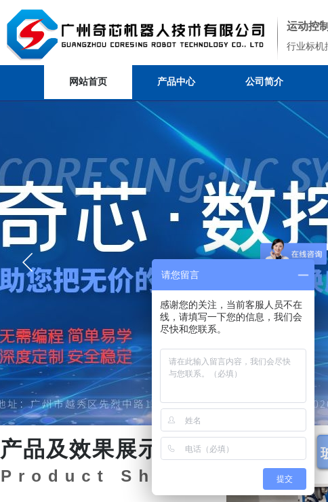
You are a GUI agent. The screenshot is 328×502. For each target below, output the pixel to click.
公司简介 (264, 82)
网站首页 (88, 82)
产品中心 (176, 82)
